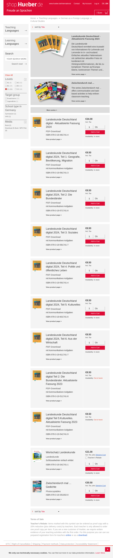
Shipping (36, 544)
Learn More (100, 553)
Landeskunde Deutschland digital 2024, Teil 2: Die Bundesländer (61, 194)
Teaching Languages (48, 18)
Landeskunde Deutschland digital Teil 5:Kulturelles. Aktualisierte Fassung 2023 (61, 418)
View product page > (54, 139)
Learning (12, 42)
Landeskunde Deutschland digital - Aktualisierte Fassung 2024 (63, 123)
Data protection (67, 544)
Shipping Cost (101, 455)
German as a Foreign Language (75, 18)
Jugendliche (12, 101)
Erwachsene (13, 98)
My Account (86, 4)
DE (103, 4)
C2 (19, 89)
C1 (10, 89)
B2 (19, 86)
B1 (9, 86)
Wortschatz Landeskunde (60, 452)
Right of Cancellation (21, 544)
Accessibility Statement (86, 544)
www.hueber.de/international (60, 4)
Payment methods (50, 544)
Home (33, 18)
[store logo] (24, 7)
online (68, 535)
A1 (9, 83)
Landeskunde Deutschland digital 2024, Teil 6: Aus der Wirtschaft (61, 339)
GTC (8, 544)
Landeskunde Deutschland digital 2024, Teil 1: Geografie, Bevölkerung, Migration (63, 157)
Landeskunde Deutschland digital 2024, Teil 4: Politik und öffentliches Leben (63, 267)
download (82, 535)
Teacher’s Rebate (95, 458)
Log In (96, 4)
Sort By (38, 27)
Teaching (12, 29)
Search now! (17, 64)
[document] (57, 553)
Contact (77, 4)
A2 (19, 83)
